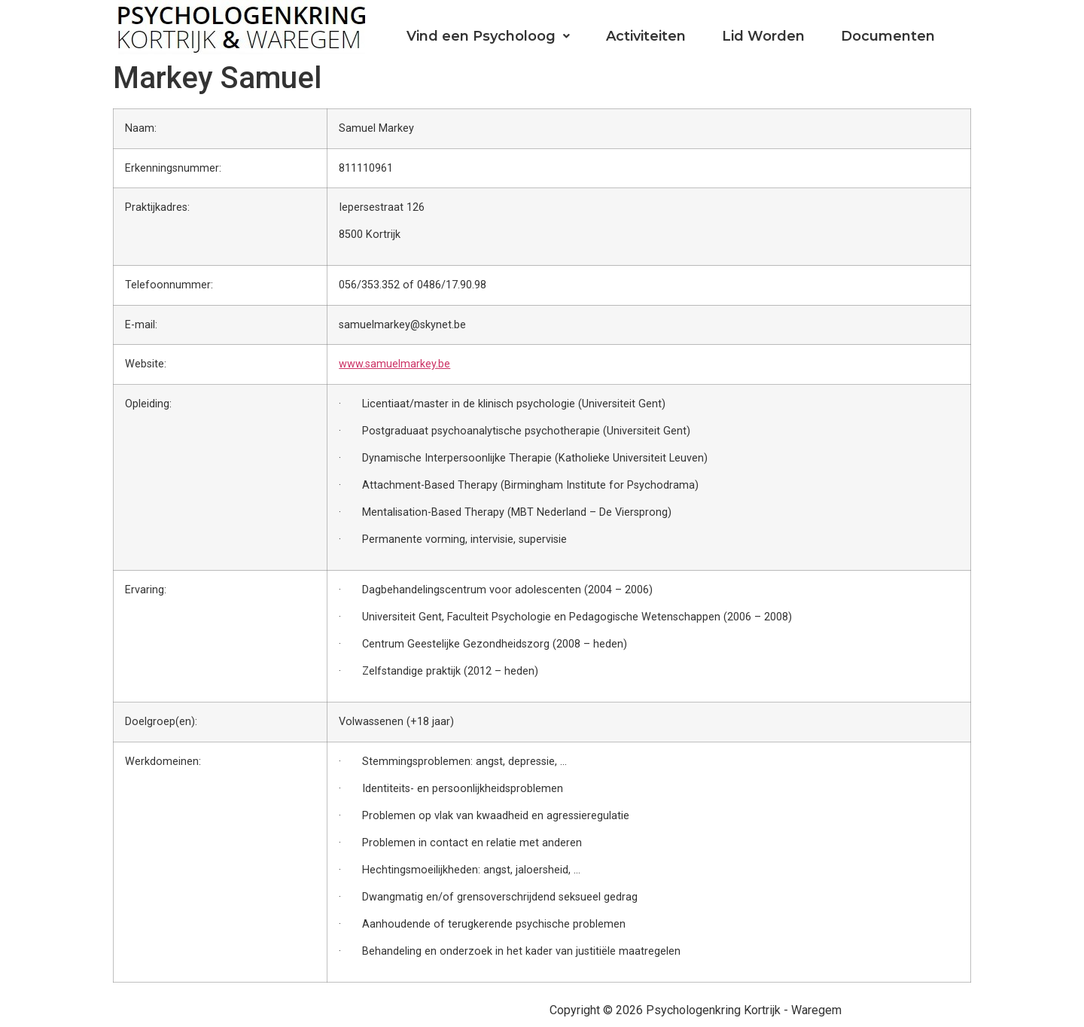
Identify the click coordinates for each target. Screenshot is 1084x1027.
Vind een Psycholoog (488, 36)
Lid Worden (763, 36)
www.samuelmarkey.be (394, 364)
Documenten (888, 36)
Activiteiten (646, 36)
